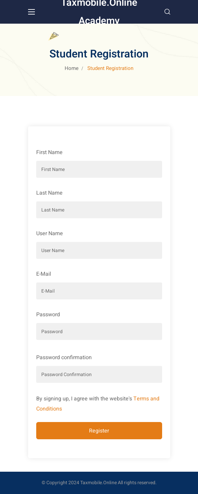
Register (99, 431)
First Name (49, 152)
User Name (49, 233)
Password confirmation (64, 357)
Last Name (49, 193)
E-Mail (43, 274)
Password (48, 315)
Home (72, 68)
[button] (167, 11)
